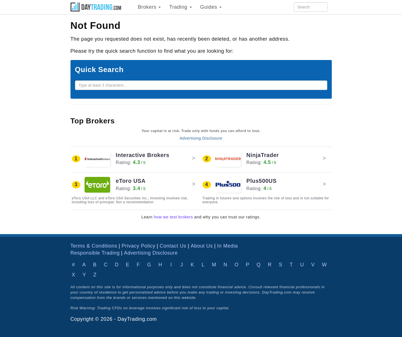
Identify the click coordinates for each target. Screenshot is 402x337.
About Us (202, 246)
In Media (227, 246)
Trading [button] (180, 7)
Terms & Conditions (94, 246)
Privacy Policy (138, 246)
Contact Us (173, 246)
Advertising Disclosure (201, 138)
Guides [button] (211, 7)
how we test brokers (173, 217)
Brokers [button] (149, 7)
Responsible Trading (95, 253)
